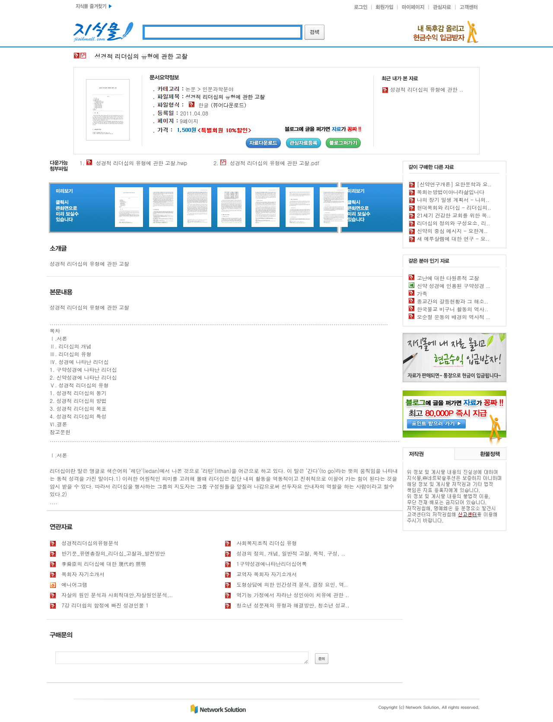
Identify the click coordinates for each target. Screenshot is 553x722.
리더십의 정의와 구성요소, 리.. (453, 223)
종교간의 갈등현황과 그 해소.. (452, 301)
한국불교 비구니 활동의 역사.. (452, 309)
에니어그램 (74, 584)
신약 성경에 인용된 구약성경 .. (453, 285)
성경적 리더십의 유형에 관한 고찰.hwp (141, 162)
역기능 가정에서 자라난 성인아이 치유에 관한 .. (292, 594)
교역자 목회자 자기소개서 (266, 574)
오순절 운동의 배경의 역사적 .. (453, 316)
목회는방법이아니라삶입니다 (450, 191)
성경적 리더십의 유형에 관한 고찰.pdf (274, 162)
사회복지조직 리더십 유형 (266, 542)
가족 (422, 293)
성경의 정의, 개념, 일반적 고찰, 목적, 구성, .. (290, 553)
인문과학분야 (218, 89)
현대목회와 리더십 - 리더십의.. (454, 207)
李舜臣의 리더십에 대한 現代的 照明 (103, 563)
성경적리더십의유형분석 (89, 542)
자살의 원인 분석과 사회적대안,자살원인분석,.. (117, 594)
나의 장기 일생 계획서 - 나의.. (453, 199)
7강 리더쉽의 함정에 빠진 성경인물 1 (105, 605)
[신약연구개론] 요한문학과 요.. (454, 184)
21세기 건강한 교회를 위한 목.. (454, 215)
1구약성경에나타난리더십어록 (271, 563)
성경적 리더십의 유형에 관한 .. (426, 89)
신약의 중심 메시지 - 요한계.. (452, 230)
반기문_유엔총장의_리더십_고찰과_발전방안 (113, 553)
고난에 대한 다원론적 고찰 (448, 277)
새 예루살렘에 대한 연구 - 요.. (453, 238)
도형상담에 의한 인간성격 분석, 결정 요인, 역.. (292, 584)
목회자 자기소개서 (83, 574)
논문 (190, 89)
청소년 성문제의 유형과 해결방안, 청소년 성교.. (293, 605)
